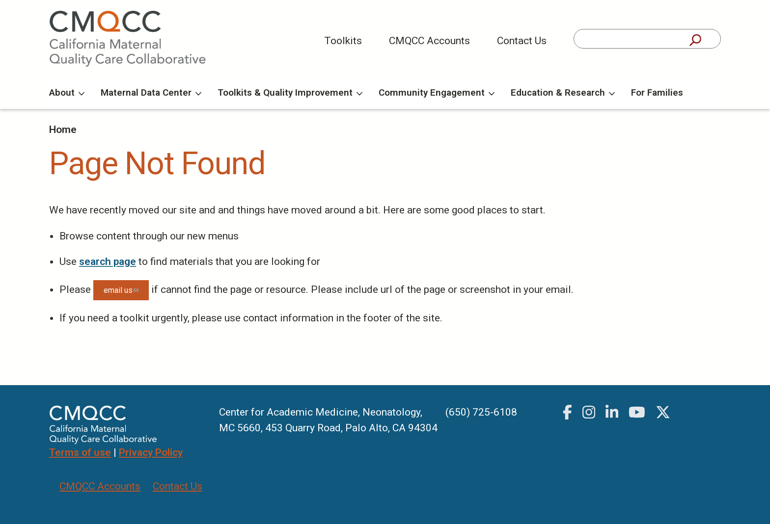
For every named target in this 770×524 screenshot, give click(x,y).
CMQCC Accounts (429, 41)
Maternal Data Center (151, 92)
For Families (657, 92)
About (66, 92)
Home (63, 129)
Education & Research (563, 92)
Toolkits (343, 41)
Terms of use (80, 452)
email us (126, 293)
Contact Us (522, 41)
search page (107, 261)
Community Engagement (437, 92)
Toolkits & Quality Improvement (290, 92)
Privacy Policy (151, 452)
